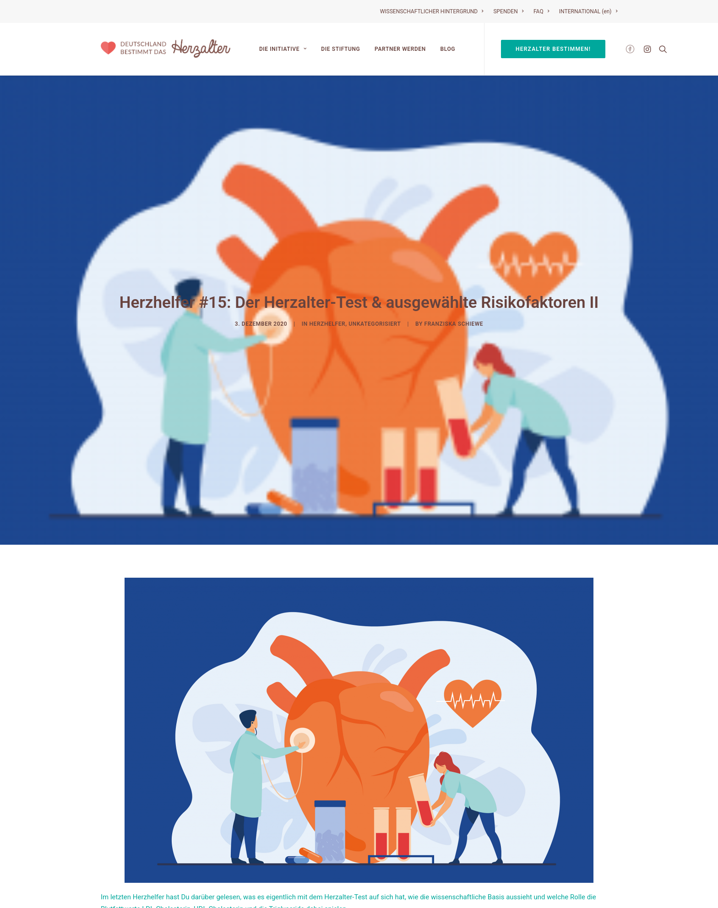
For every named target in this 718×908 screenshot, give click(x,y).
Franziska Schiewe (453, 295)
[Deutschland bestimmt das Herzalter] (165, 49)
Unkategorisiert (374, 295)
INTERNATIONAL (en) (588, 11)
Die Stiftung (340, 49)
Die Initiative (283, 49)
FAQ (541, 11)
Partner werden (400, 49)
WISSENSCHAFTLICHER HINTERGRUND (432, 11)
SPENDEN (508, 11)
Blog (448, 49)
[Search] (661, 49)
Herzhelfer (327, 295)
